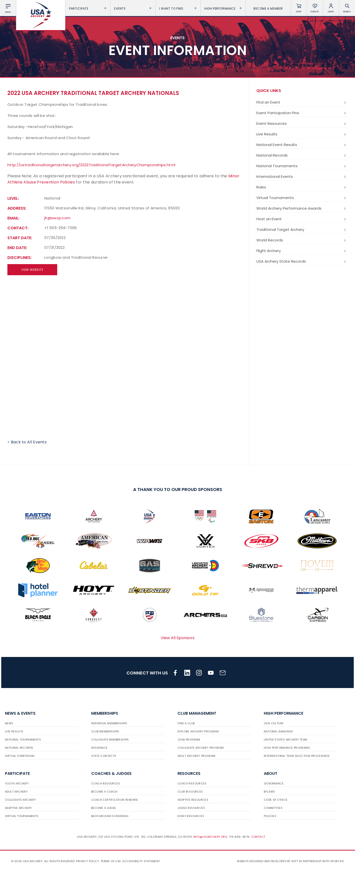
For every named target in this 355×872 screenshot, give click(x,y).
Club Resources (190, 792)
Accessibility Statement (141, 861)
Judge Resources (191, 808)
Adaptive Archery (18, 808)
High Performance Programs (287, 748)
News (9, 723)
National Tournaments (301, 166)
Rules (301, 187)
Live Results (301, 134)
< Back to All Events (27, 442)
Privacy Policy (87, 861)
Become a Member (268, 8)
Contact (258, 837)
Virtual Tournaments (301, 197)
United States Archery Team (285, 740)
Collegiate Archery (20, 800)
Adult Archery (16, 792)
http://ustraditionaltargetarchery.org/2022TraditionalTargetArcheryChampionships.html (91, 164)
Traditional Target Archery (301, 229)
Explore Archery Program (198, 731)
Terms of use (111, 861)
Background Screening (109, 816)
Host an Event (301, 219)
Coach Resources (105, 783)
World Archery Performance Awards (301, 208)
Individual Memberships (109, 723)
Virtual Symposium (20, 756)
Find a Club (186, 723)
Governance (274, 783)
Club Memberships (105, 731)
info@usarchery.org (210, 837)
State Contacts (103, 756)
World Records (301, 240)
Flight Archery (301, 251)
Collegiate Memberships (110, 740)
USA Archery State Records (301, 261)
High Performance (223, 8)
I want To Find (178, 8)
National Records (301, 155)
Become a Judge (103, 808)
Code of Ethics (276, 800)
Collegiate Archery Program (201, 748)
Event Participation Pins (301, 113)
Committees (273, 808)
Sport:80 (337, 861)
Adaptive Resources (193, 800)
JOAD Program (189, 740)
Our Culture (274, 723)
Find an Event (301, 102)
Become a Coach (104, 792)
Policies (270, 816)
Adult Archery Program (196, 756)
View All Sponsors (178, 638)
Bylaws (269, 792)
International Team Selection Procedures (297, 756)
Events (133, 8)
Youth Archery (17, 783)
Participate (87, 8)
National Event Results (301, 144)
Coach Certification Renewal (114, 800)
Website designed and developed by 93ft (267, 861)
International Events (301, 176)
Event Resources (301, 123)
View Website (32, 270)
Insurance (99, 748)
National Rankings (278, 731)
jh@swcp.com (57, 217)
